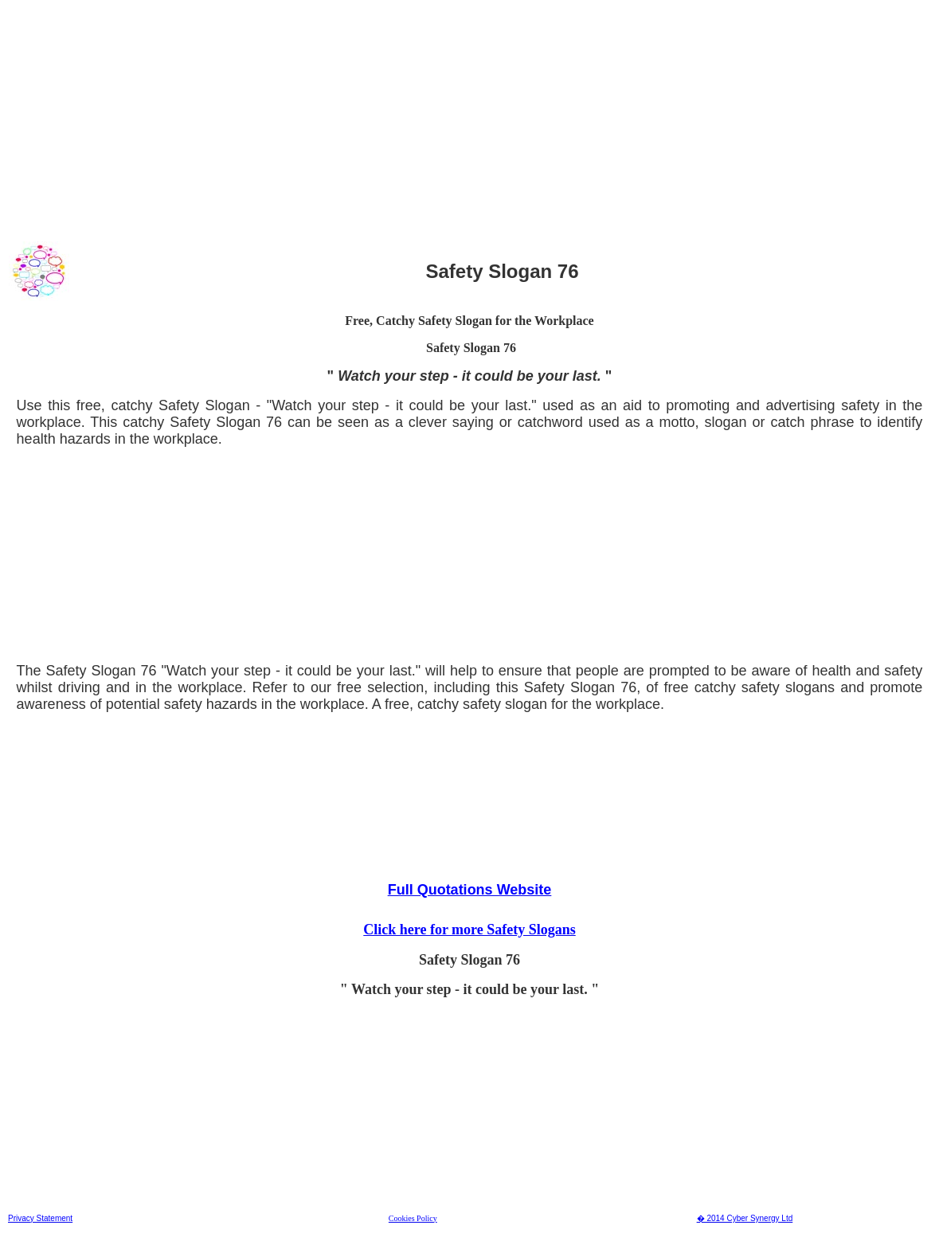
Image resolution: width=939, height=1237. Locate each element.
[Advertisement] (469, 118)
